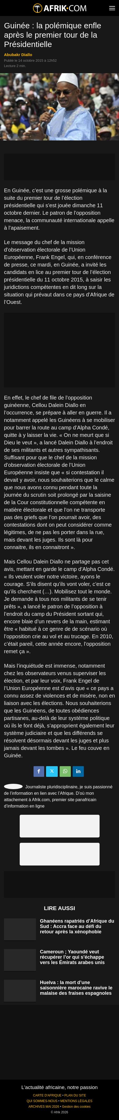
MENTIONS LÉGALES (76, 1101)
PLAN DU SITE (75, 1095)
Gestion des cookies (76, 1107)
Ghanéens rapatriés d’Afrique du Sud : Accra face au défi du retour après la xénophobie (77, 926)
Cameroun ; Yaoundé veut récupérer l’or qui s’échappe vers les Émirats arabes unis (72, 957)
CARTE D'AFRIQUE (47, 1095)
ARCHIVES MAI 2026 (43, 1107)
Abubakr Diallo (18, 54)
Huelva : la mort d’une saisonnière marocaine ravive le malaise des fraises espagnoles (76, 988)
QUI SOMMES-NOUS (42, 1101)
